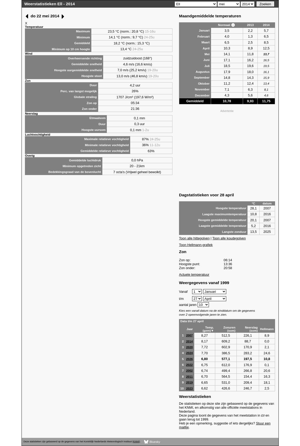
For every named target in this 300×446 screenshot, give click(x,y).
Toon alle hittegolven (194, 238)
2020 (189, 347)
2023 (189, 388)
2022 (189, 364)
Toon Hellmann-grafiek (196, 245)
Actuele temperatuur (194, 274)
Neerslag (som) (251, 329)
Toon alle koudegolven (229, 238)
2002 (189, 370)
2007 (189, 335)
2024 (189, 353)
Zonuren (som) (229, 329)
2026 (189, 359)
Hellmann (267, 329)
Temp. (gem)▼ (208, 329)
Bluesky (152, 442)
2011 (189, 376)
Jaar (190, 329)
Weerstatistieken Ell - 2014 (49, 4)
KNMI (136, 441)
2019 (189, 382)
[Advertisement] (227, 150)
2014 (189, 341)
